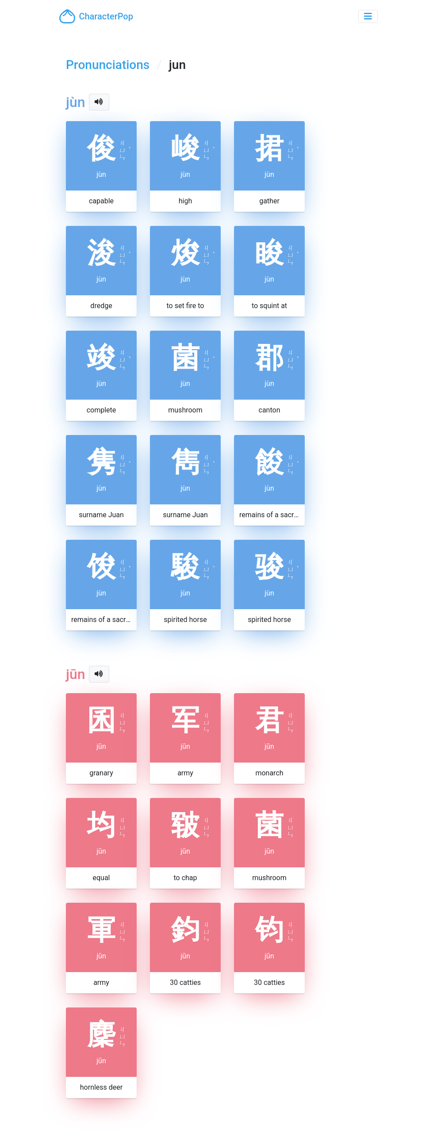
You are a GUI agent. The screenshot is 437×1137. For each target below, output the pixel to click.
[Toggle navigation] (368, 16)
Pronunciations (108, 64)
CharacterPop (96, 16)
